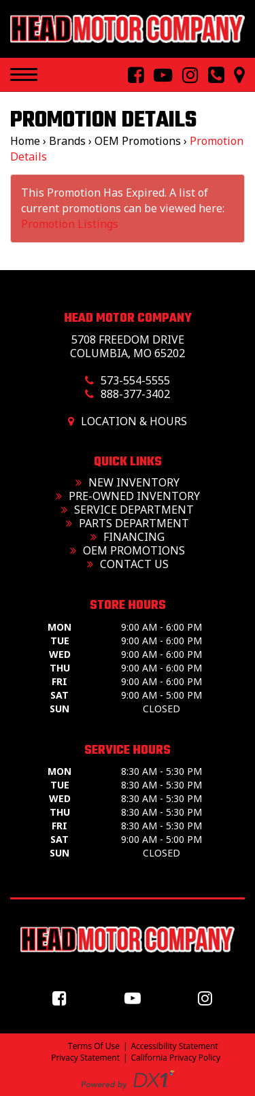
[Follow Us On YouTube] (157, 75)
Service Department (127, 509)
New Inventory (127, 482)
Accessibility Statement (174, 1046)
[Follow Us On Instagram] (185, 75)
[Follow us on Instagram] (208, 997)
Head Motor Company (128, 318)
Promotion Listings (69, 223)
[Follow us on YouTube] (136, 997)
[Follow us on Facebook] (62, 997)
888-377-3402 (135, 393)
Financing (127, 536)
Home (25, 140)
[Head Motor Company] (127, 29)
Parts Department (127, 523)
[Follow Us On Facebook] (130, 75)
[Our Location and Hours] (234, 75)
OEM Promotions (127, 550)
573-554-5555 (135, 380)
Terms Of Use (94, 1046)
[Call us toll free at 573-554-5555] (211, 75)
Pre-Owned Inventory (128, 495)
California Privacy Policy (176, 1057)
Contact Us (128, 564)
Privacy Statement (85, 1057)
